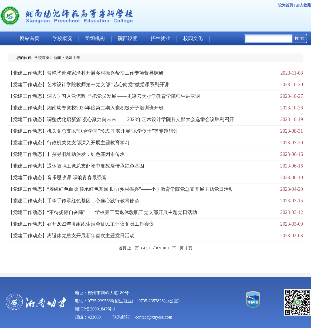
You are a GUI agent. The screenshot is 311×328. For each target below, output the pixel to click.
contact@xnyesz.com (153, 317)
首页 (122, 248)
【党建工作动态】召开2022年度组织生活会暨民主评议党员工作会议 (81, 224)
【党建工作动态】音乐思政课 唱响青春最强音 (57, 177)
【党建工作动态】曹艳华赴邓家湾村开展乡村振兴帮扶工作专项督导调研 (86, 73)
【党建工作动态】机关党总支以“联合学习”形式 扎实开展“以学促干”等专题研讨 (93, 131)
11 (169, 248)
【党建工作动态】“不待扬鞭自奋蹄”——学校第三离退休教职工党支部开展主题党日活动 (102, 212)
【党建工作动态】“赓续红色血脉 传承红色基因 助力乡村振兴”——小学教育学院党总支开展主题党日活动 (121, 189)
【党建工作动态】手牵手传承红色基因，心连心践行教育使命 (73, 200)
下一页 (178, 248)
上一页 (133, 248)
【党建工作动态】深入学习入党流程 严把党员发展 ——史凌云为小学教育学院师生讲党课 (104, 96)
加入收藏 (303, 5)
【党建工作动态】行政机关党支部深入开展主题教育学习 (69, 142)
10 (164, 248)
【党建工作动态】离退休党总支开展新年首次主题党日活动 (71, 235)
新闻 (57, 58)
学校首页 (41, 58)
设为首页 (285, 5)
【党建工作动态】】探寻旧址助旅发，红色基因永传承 (66, 154)
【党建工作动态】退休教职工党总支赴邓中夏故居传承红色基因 (76, 166)
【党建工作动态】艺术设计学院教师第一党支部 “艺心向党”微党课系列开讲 (88, 84)
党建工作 (72, 58)
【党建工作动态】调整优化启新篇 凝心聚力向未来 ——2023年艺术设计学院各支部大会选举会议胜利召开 (121, 119)
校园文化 (193, 38)
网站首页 (29, 38)
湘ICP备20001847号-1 (95, 309)
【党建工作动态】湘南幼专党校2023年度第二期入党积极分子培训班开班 (86, 108)
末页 (188, 248)
